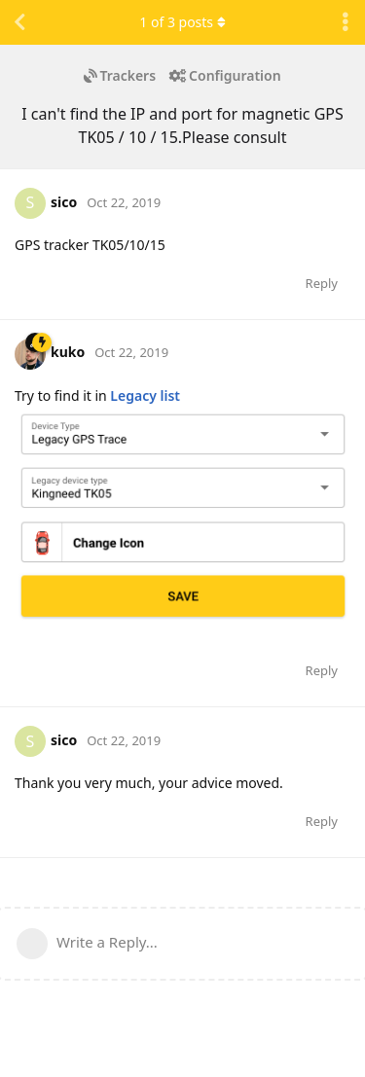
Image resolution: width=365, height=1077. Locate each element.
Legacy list (145, 395)
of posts (182, 22)
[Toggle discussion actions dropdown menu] (345, 22)
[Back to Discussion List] (19, 22)
